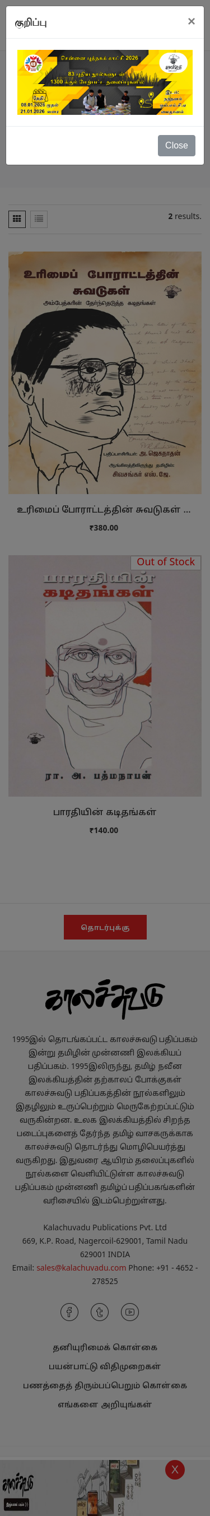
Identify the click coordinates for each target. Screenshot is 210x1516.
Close (176, 145)
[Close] (191, 21)
